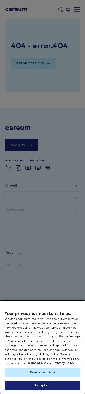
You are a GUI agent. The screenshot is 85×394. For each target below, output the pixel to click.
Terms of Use (36, 363)
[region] (42, 347)
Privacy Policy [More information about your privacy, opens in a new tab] (64, 363)
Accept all (42, 385)
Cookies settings (42, 372)
